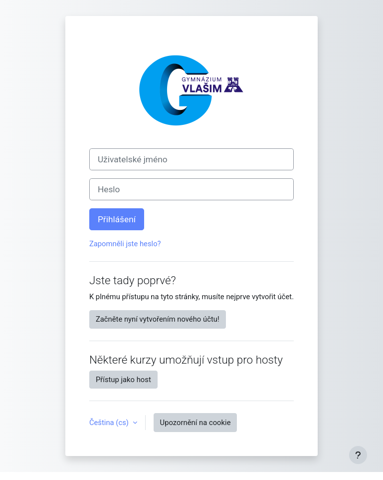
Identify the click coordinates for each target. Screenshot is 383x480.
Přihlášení (117, 219)
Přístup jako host (123, 379)
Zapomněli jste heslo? (125, 243)
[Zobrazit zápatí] (358, 455)
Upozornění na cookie (195, 422)
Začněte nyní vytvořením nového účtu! (157, 319)
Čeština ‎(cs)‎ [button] (110, 422)
